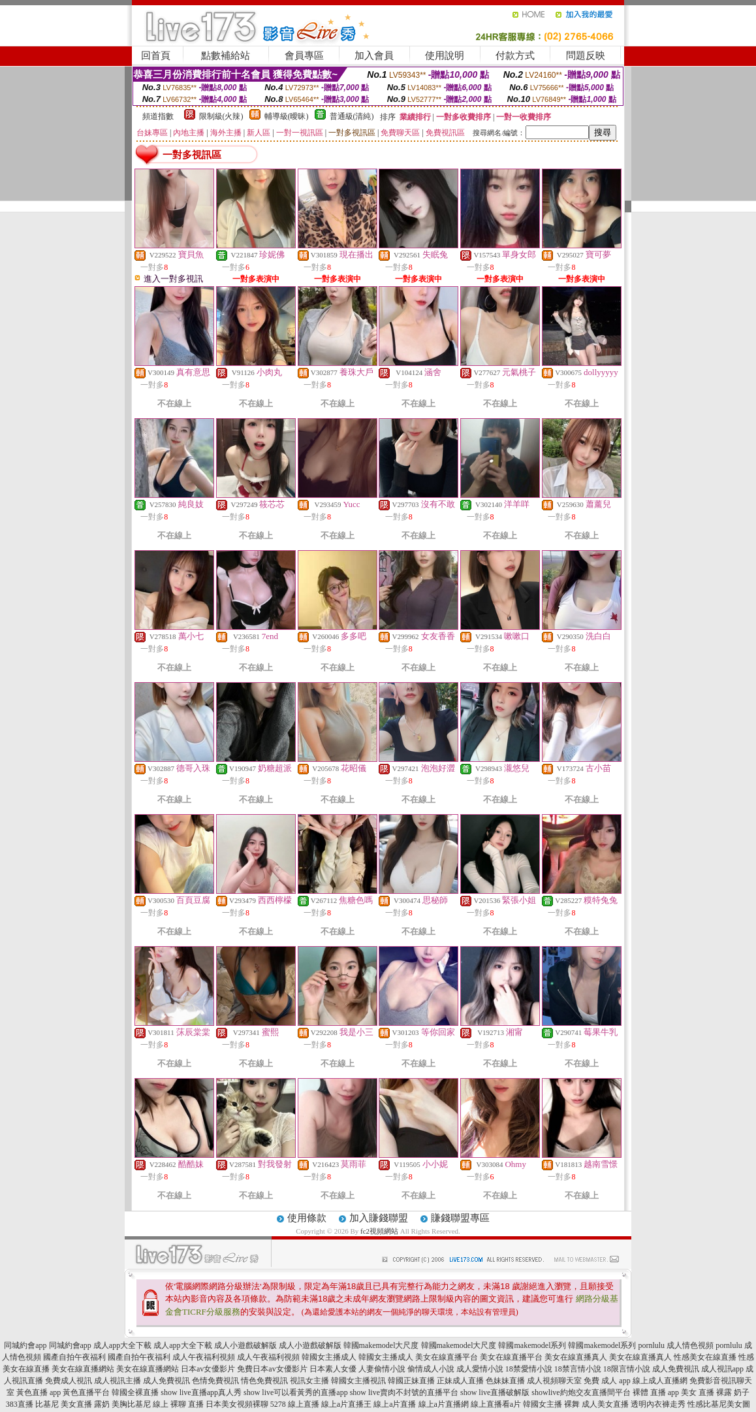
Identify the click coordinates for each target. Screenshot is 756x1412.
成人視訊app (722, 1368)
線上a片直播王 (346, 1404)
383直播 (19, 1404)
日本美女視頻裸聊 (237, 1404)
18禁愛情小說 (528, 1368)
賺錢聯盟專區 (460, 1218)
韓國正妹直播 (411, 1380)
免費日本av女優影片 (272, 1368)
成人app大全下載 (122, 1345)
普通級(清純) (352, 116)
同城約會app (25, 1345)
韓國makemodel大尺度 (381, 1345)
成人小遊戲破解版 (245, 1345)
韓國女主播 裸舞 (551, 1404)
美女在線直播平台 (446, 1357)
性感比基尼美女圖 (718, 1404)
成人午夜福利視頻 (203, 1357)
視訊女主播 (309, 1380)
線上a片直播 (394, 1404)
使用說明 (444, 55)
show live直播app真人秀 (201, 1392)
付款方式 (515, 55)
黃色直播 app (38, 1392)
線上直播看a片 (496, 1404)
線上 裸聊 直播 (178, 1404)
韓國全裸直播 (135, 1392)
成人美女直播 (605, 1404)
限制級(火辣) (221, 116)
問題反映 (585, 55)
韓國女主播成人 (329, 1357)
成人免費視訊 (675, 1368)
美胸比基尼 (131, 1404)
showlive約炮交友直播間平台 (580, 1392)
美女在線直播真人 (575, 1357)
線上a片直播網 (443, 1404)
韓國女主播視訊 (358, 1380)
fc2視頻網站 (379, 1231)
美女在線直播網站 (83, 1368)
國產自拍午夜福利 (74, 1357)
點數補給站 (225, 55)
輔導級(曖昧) (286, 116)
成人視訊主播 (117, 1380)
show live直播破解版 (494, 1392)
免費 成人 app (607, 1380)
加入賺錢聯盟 (378, 1218)
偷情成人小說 (430, 1368)
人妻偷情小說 (381, 1368)
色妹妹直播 (505, 1380)
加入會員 (374, 55)
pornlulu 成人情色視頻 (676, 1345)
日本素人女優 (332, 1368)
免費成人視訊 (68, 1380)
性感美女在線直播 (705, 1357)
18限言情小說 (626, 1368)
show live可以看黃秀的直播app (296, 1392)
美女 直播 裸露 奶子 (715, 1392)
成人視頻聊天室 (554, 1380)
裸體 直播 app (656, 1392)
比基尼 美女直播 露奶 (72, 1404)
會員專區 (304, 55)
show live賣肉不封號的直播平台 (404, 1392)
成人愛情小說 (479, 1368)
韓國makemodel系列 (532, 1345)
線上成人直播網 (660, 1380)
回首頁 (155, 55)
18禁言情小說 (577, 1368)
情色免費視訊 (264, 1380)
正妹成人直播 (460, 1380)
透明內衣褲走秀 (658, 1404)
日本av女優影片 (208, 1368)
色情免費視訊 (215, 1380)
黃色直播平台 (86, 1392)
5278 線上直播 (294, 1404)
